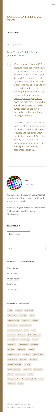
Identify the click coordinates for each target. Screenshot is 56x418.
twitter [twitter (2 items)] (11, 384)
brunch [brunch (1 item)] (33, 359)
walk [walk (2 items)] (30, 374)
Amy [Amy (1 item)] (32, 315)
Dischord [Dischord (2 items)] (23, 344)
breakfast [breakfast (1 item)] (38, 354)
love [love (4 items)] (26, 330)
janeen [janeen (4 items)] (25, 320)
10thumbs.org (24, 18)
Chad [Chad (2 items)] (10, 374)
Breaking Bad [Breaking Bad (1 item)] (29, 379)
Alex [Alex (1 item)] (20, 384)
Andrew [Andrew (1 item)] (21, 349)
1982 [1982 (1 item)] (33, 330)
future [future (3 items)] (23, 315)
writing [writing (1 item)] (34, 344)
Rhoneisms (12, 268)
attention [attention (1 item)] (12, 325)
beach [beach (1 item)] (31, 349)
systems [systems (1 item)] (29, 310)
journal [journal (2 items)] (11, 344)
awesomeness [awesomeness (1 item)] (14, 330)
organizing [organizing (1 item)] (13, 320)
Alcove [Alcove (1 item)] (26, 354)
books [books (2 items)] (35, 320)
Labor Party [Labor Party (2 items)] (34, 335)
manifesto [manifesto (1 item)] (13, 340)
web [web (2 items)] (41, 379)
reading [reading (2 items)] (25, 340)
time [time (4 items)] (10, 310)
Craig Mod (11, 284)
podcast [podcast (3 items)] (38, 369)
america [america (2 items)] (20, 374)
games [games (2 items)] (23, 359)
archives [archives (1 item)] (12, 359)
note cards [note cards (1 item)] (25, 325)
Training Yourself (30, 52)
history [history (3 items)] (27, 369)
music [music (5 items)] (19, 310)
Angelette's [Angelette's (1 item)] (13, 379)
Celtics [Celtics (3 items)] (21, 335)
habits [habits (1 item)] (11, 349)
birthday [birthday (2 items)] (12, 315)
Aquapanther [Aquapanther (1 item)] (14, 364)
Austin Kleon (13, 273)
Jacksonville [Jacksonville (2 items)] (14, 369)
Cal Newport (12, 289)
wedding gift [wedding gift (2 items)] (14, 354)
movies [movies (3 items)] (11, 335)
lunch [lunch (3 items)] (35, 340)
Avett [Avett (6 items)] (27, 364)
